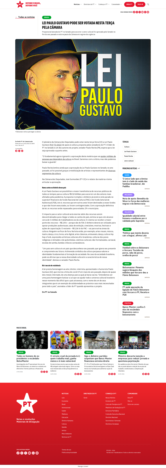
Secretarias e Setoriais (113, 421)
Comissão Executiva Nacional (115, 414)
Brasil (127, 229)
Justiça (64, 430)
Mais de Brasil (21, 328)
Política (128, 303)
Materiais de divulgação (28, 422)
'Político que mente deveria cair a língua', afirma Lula (135, 234)
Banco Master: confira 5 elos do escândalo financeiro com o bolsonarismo (133, 311)
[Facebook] (134, 12)
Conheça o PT (111, 393)
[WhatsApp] (145, 12)
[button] (77, 4)
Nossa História (110, 398)
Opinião (64, 427)
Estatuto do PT (111, 401)
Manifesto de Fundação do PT (115, 407)
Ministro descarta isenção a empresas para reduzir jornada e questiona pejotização (133, 358)
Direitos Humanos (67, 421)
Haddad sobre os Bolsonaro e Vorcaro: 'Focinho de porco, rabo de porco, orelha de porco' (135, 251)
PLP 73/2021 (55, 145)
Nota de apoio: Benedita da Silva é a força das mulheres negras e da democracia (135, 201)
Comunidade (132, 393)
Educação (65, 417)
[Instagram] (137, 12)
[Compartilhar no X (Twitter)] (19, 151)
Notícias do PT (66, 437)
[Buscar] (148, 4)
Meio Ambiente (67, 434)
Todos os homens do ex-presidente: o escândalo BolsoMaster (28, 358)
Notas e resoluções (26, 419)
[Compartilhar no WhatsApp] (22, 151)
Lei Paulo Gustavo (130, 151)
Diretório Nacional (112, 417)
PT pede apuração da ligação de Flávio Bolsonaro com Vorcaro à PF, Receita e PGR (135, 291)
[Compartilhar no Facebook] (16, 151)
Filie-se (140, 4)
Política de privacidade (69, 452)
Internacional (66, 407)
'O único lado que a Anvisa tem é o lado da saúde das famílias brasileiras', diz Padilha (134, 183)
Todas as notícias (25, 17)
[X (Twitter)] (139, 12)
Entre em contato (133, 404)
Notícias (65, 393)
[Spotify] (148, 12)
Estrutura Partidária (112, 411)
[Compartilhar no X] (44, 372)
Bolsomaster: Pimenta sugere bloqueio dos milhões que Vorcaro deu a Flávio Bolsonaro (135, 271)
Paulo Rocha (128, 156)
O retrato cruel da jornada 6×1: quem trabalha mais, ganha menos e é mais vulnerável (65, 358)
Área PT (129, 4)
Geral (85, 398)
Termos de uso (66, 450)
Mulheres (128, 195)
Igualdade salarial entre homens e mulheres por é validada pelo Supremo (134, 218)
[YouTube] (142, 12)
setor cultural (128, 161)
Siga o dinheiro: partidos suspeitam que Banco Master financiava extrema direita (98, 358)
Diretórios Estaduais (112, 424)
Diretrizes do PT (90, 393)
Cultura (126, 147)
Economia (65, 401)
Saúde (127, 175)
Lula (63, 398)
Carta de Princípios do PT (114, 404)
